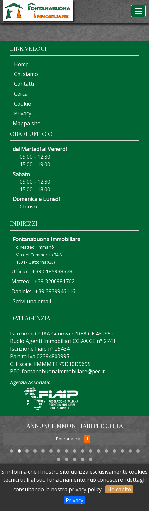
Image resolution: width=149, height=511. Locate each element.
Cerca (19, 93)
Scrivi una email (32, 301)
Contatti (22, 83)
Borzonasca (68, 439)
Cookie (20, 103)
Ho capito (119, 489)
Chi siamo (24, 74)
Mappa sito (26, 123)
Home (19, 64)
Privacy (74, 500)
